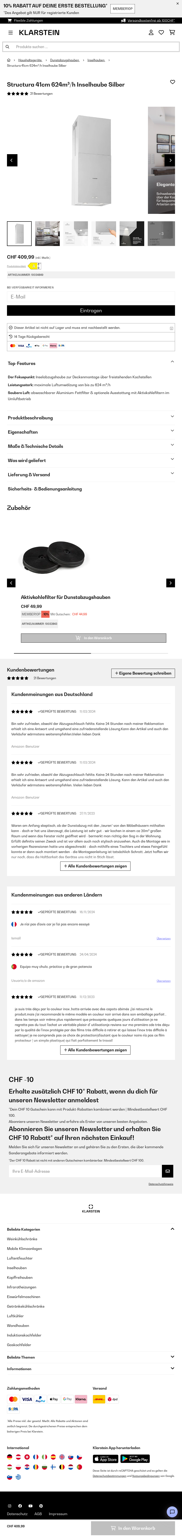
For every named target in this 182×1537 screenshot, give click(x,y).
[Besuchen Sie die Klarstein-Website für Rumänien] (35, 1467)
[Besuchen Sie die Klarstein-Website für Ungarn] (9, 1467)
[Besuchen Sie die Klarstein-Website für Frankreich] (35, 1457)
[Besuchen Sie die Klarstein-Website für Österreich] (18, 1457)
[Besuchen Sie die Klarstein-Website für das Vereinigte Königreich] (62, 1457)
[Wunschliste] (161, 33)
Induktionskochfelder (24, 1335)
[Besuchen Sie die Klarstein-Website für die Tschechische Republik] (79, 1457)
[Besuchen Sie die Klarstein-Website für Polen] (18, 1467)
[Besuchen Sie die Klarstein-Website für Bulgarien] (44, 1467)
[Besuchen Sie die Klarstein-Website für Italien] (44, 1457)
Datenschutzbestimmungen (109, 1476)
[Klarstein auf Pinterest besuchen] (41, 1506)
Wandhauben (18, 1325)
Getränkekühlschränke (26, 1306)
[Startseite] (12, 60)
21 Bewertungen (41, 93)
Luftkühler (15, 1316)
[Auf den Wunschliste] (172, 82)
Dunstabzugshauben (65, 60)
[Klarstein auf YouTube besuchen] (30, 1506)
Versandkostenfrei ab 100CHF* (151, 20)
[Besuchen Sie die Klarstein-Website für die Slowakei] (70, 1457)
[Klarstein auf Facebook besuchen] (20, 1506)
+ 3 (161, 233)
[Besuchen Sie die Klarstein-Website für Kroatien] (27, 1467)
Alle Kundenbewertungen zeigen (96, 866)
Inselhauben (96, 60)
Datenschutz (17, 1514)
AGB (38, 1514)
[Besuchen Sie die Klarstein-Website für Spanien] (53, 1457)
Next (171, 160)
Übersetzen (163, 939)
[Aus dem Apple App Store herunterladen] (105, 1458)
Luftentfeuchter (20, 1258)
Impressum (58, 1514)
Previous (11, 160)
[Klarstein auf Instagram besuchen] (9, 1506)
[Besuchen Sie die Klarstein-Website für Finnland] (53, 1467)
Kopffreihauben (20, 1277)
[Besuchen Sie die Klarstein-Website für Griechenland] (18, 1477)
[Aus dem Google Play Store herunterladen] (135, 1458)
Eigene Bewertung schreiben (143, 673)
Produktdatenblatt (16, 266)
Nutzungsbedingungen (146, 1476)
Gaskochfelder (19, 1345)
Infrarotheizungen (21, 1287)
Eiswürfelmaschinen (23, 1296)
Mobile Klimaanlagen (24, 1248)
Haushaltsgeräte (30, 60)
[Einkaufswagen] (172, 33)
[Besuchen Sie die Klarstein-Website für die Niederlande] (70, 1467)
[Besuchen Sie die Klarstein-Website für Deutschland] (9, 1457)
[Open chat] (172, 1511)
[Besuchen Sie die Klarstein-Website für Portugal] (79, 1467)
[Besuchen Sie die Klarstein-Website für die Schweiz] (27, 1457)
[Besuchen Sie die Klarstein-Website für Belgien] (62, 1467)
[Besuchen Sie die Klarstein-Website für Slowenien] (9, 1477)
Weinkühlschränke (22, 1239)
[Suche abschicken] (7, 46)
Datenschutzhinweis (161, 1184)
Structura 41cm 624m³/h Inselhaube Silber (37, 65)
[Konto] (151, 33)
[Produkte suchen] (91, 47)
